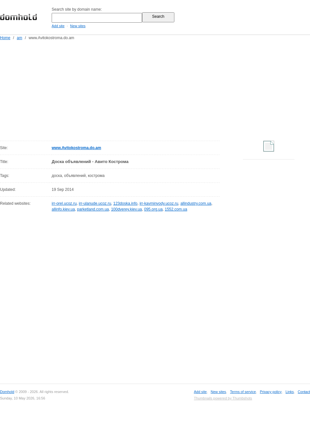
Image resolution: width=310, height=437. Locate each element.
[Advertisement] (124, 89)
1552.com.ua (176, 209)
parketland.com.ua (93, 209)
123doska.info (125, 203)
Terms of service (243, 392)
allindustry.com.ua (196, 203)
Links (289, 392)
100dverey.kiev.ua (126, 209)
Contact (304, 392)
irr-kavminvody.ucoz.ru (159, 203)
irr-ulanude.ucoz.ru (95, 203)
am (19, 38)
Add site (58, 26)
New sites (78, 26)
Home (5, 38)
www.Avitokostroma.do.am (76, 148)
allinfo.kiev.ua (63, 209)
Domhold (7, 392)
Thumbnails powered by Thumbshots (223, 398)
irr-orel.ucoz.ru (64, 203)
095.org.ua (153, 209)
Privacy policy (271, 392)
